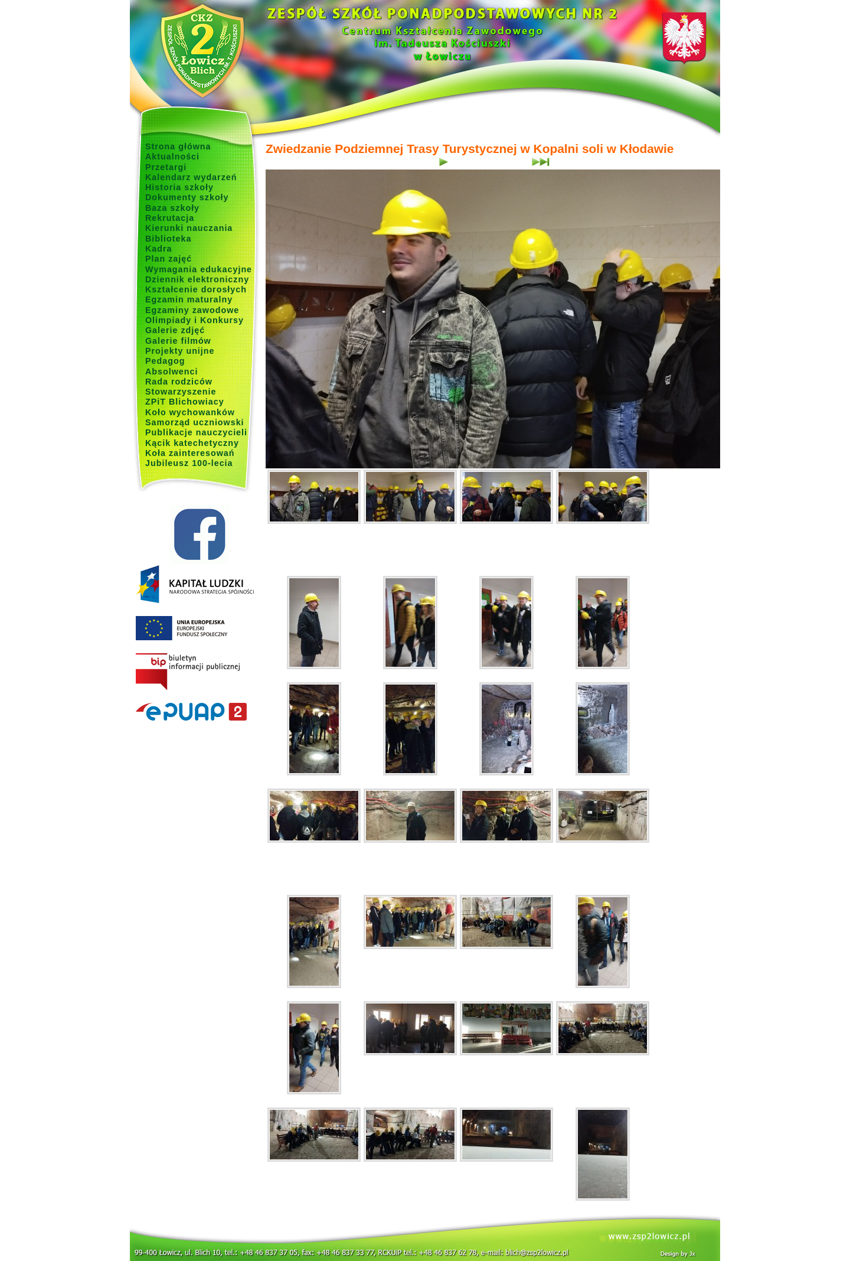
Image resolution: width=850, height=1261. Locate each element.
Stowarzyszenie (181, 391)
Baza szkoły (172, 208)
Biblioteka (168, 238)
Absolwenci (171, 371)
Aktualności (172, 156)
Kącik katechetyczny (192, 443)
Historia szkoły (179, 187)
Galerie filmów (178, 341)
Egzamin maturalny (189, 299)
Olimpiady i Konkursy (194, 320)
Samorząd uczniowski (194, 422)
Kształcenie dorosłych (196, 289)
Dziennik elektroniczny (197, 279)
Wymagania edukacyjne (198, 269)
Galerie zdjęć (175, 330)
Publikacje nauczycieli (196, 432)
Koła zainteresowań (190, 453)
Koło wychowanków (190, 412)
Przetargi (166, 167)
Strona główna (178, 146)
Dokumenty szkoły (187, 197)
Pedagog (165, 361)
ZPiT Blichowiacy (184, 401)
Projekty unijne (180, 351)
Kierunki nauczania (189, 228)
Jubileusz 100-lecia (189, 463)
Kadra (158, 248)
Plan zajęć (168, 258)
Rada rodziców (178, 381)
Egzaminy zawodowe (192, 310)
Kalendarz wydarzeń (191, 177)
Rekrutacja (169, 218)
